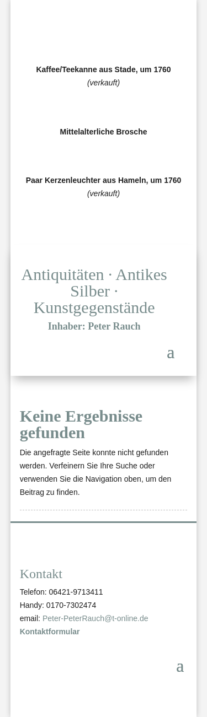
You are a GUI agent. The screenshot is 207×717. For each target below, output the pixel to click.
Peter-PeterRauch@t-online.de (95, 618)
